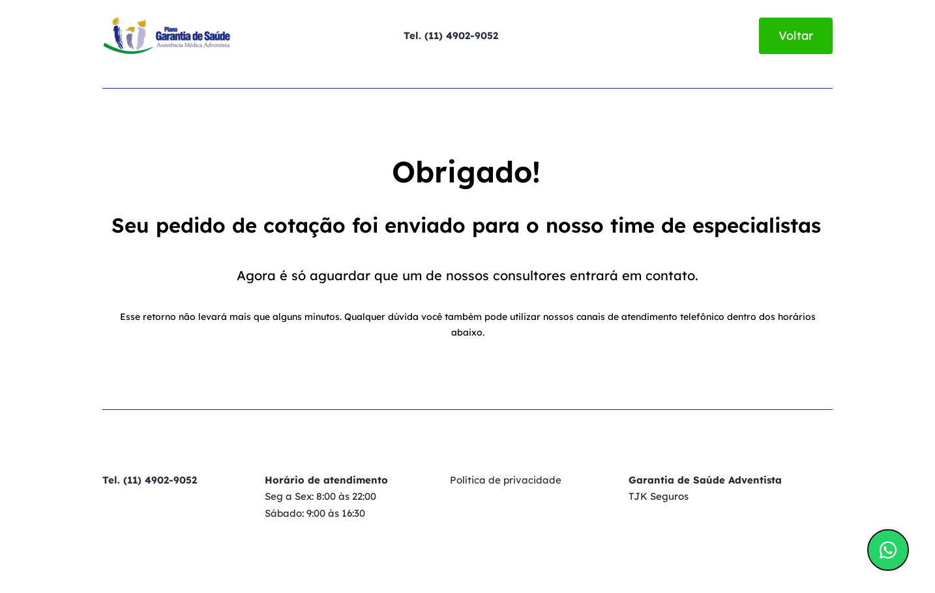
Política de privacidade (505, 480)
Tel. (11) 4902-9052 (451, 35)
